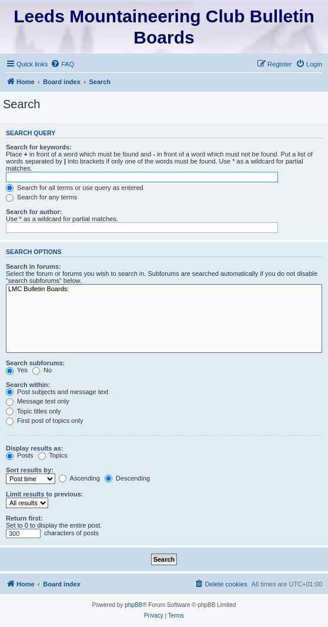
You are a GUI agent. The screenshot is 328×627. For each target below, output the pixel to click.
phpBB (133, 605)
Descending (127, 478)
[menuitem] (62, 64)
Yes (17, 369)
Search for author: (34, 211)
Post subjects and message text (57, 391)
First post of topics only (44, 420)
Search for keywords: (39, 147)
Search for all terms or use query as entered (74, 187)
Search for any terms (41, 197)
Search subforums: (35, 362)
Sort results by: (29, 469)
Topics (53, 455)
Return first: (24, 518)
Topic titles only (33, 411)
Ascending (79, 478)
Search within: (28, 384)
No (42, 369)
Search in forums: (33, 266)
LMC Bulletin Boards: (164, 289)
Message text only (37, 401)
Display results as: (34, 448)
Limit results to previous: (44, 494)
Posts (20, 455)
